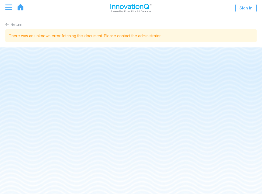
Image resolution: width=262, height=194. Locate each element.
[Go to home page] (18, 7)
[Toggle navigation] (6, 7)
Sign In (246, 8)
